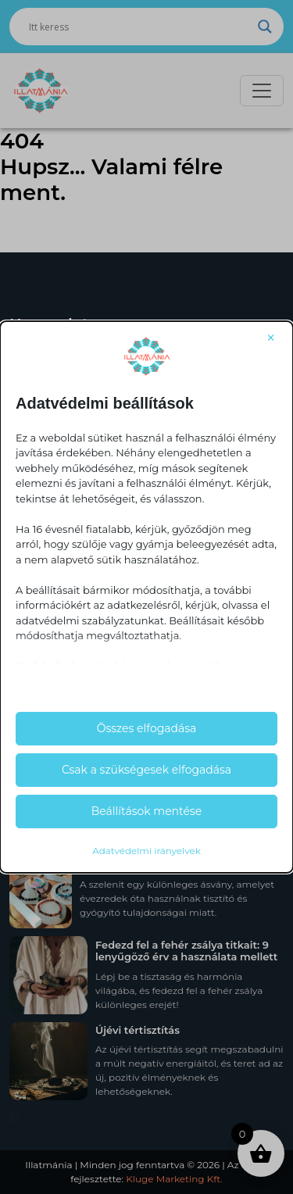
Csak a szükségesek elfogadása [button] (146, 770)
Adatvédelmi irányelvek (146, 850)
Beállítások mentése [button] (146, 811)
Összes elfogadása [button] (147, 728)
